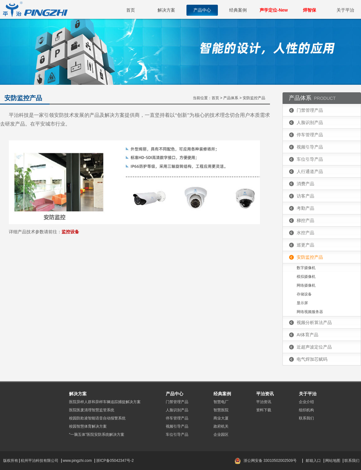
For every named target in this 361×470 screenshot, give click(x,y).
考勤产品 (305, 208)
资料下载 (263, 410)
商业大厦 (221, 418)
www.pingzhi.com (78, 460)
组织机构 (306, 410)
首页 (130, 10)
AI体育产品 (307, 334)
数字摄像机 (306, 268)
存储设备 (304, 294)
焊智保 (309, 10)
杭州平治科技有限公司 (39, 460)
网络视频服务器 (310, 312)
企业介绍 (306, 402)
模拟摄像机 (306, 276)
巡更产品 (305, 244)
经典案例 (238, 10)
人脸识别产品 (310, 122)
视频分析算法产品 (314, 322)
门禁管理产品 (310, 110)
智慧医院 (221, 410)
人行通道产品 (310, 171)
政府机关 (221, 426)
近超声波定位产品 (314, 346)
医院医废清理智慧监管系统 (91, 410)
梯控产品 (305, 220)
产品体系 (230, 98)
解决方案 (166, 10)
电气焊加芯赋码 (312, 359)
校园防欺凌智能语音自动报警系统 (97, 418)
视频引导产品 (310, 146)
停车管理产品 (310, 134)
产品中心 (202, 10)
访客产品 (305, 195)
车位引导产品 (310, 159)
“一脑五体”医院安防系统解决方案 (96, 434)
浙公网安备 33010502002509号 (270, 460)
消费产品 (305, 183)
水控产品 (305, 232)
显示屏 (302, 303)
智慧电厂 (221, 402)
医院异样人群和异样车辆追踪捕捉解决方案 (105, 402)
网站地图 (332, 460)
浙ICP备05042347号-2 (115, 460)
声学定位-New (274, 10)
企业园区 (221, 434)
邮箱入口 (313, 460)
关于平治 (345, 10)
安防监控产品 (254, 98)
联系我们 (306, 418)
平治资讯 (263, 402)
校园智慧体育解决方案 (88, 426)
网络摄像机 (306, 285)
